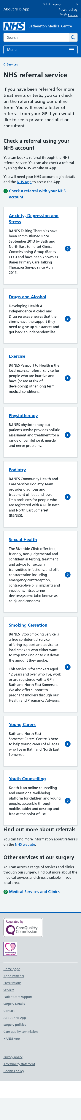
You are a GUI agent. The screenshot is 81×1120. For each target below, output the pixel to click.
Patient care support (17, 997)
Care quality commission (20, 1032)
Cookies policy (13, 1071)
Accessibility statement (19, 1064)
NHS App (24, 182)
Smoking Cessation (28, 625)
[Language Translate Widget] (60, 4)
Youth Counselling (27, 778)
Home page (11, 969)
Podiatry (17, 469)
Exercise (17, 356)
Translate (69, 15)
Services (12, 64)
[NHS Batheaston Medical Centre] (37, 26)
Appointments (13, 976)
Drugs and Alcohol (27, 296)
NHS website (25, 844)
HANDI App (11, 1039)
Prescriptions (12, 983)
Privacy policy (12, 1057)
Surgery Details (14, 1004)
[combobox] (36, 37)
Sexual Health (23, 539)
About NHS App (16, 9)
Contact (8, 1011)
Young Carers (22, 724)
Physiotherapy (23, 415)
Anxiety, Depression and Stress (34, 218)
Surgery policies (14, 1025)
